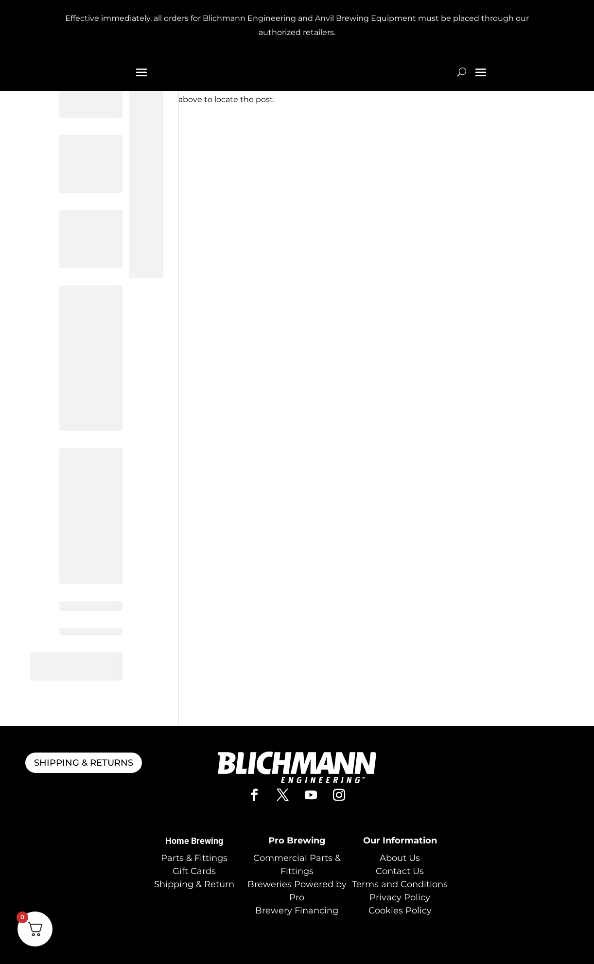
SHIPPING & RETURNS (83, 762)
